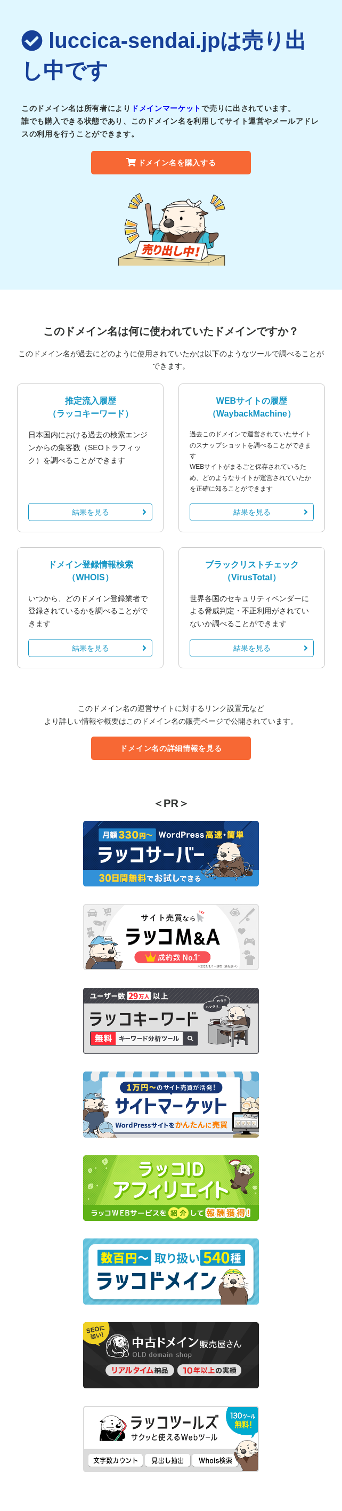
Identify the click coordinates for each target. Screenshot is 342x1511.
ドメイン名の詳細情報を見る (171, 748)
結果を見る (109, 512)
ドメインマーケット (166, 108)
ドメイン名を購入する (171, 162)
